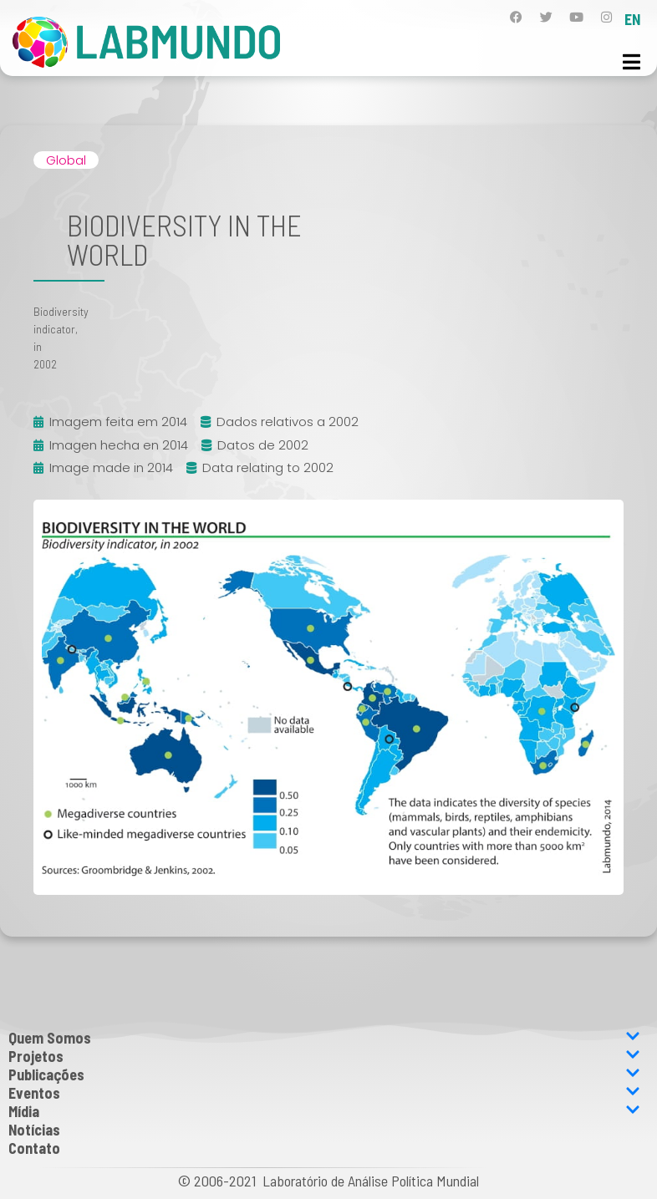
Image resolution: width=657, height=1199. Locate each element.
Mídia (324, 1111)
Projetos (324, 1056)
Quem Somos (324, 1038)
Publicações (324, 1074)
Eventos (324, 1093)
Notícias (34, 1129)
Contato (34, 1148)
